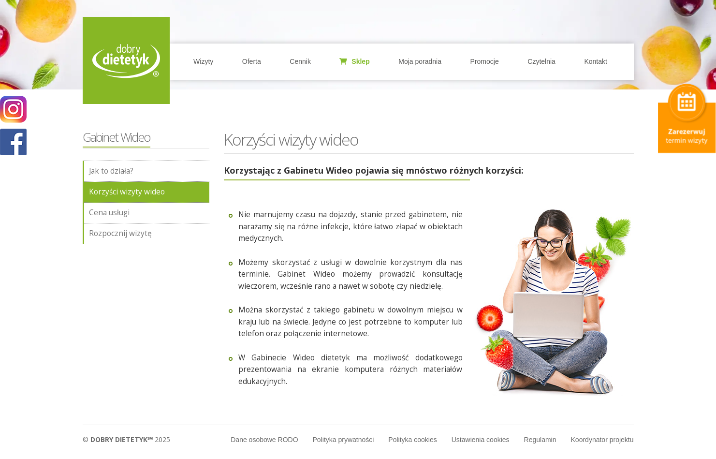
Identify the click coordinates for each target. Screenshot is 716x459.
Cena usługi (109, 212)
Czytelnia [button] (541, 61)
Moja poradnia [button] (419, 61)
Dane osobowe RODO (264, 440)
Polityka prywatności (343, 440)
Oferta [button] (251, 61)
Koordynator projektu (602, 440)
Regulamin (540, 440)
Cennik (300, 61)
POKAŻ (13, 142)
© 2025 (126, 439)
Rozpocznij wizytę (120, 233)
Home (126, 60)
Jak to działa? (111, 171)
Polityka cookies (412, 440)
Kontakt (595, 61)
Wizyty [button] (203, 61)
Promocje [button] (484, 61)
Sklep (354, 61)
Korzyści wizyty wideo (127, 192)
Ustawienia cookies (481, 440)
